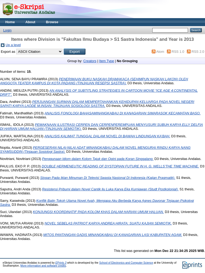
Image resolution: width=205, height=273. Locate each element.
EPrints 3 (61, 262)
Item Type (106, 61)
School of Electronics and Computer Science (126, 262)
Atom (160, 52)
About (30, 22)
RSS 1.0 (177, 52)
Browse (52, 22)
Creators (89, 61)
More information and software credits (43, 265)
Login (7, 30)
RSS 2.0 (197, 52)
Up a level (13, 45)
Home (10, 22)
